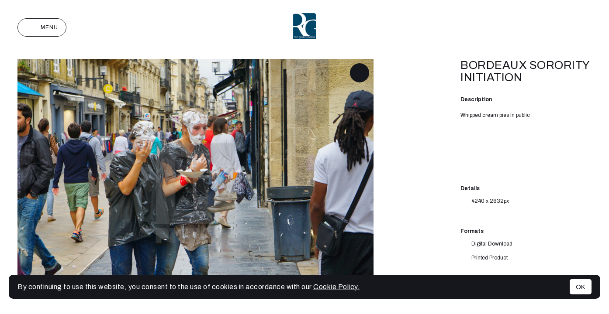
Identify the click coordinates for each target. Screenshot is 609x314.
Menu (42, 27)
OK (580, 286)
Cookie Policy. (336, 286)
